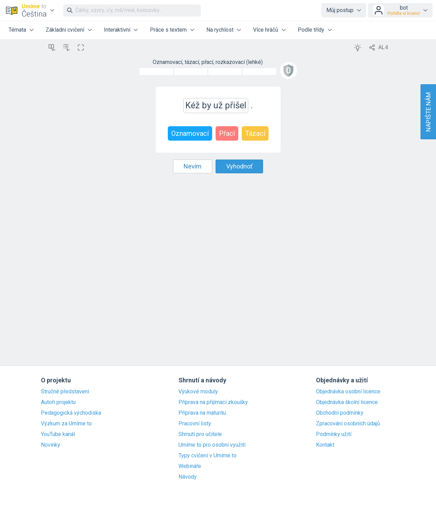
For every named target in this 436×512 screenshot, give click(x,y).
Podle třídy (311, 29)
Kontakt (325, 445)
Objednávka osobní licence (348, 392)
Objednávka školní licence (347, 402)
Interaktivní (117, 29)
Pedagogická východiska (71, 413)
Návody (187, 477)
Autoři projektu (58, 402)
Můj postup (339, 10)
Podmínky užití (333, 434)
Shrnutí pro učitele (200, 434)
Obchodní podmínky (339, 413)
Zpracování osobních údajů (348, 424)
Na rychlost (219, 29)
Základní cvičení (65, 29)
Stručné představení (65, 392)
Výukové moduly (198, 392)
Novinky (50, 445)
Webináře (189, 466)
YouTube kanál (58, 434)
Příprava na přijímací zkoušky (213, 402)
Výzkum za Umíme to (66, 424)
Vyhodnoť (239, 166)
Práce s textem (168, 29)
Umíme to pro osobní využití (212, 445)
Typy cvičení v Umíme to (207, 456)
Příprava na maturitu (202, 413)
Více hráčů (265, 29)
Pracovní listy (194, 424)
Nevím (192, 166)
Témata (17, 29)
